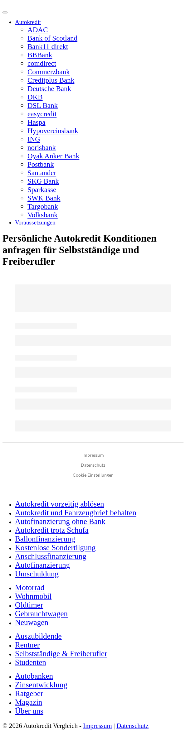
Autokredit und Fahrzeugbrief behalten (75, 512)
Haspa (36, 122)
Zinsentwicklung (41, 685)
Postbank (40, 164)
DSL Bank (42, 105)
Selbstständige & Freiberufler (61, 653)
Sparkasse (41, 189)
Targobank (42, 206)
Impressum (97, 725)
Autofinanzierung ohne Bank (60, 521)
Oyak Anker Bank (53, 156)
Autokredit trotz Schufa (52, 530)
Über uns (29, 711)
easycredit (41, 114)
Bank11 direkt (47, 46)
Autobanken (34, 676)
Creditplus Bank (50, 80)
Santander (41, 173)
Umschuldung (37, 574)
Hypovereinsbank (52, 131)
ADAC (37, 30)
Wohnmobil (33, 596)
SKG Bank (43, 181)
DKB (35, 97)
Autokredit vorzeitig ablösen (59, 504)
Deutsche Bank (49, 88)
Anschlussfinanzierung (50, 556)
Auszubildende (38, 636)
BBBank (39, 55)
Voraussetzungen (35, 222)
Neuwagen (31, 622)
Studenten (30, 662)
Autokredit (28, 22)
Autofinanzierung (42, 565)
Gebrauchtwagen (41, 613)
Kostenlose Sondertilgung (55, 547)
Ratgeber (29, 693)
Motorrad (29, 587)
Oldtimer (29, 605)
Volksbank (42, 215)
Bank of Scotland (52, 38)
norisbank (41, 147)
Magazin (28, 702)
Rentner (27, 645)
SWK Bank (44, 198)
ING (33, 139)
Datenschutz (132, 725)
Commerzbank (48, 72)
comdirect (41, 63)
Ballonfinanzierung (45, 539)
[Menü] (4, 12)
